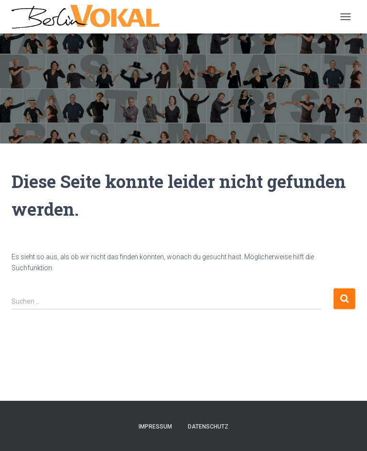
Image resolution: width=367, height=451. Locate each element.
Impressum (155, 426)
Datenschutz (208, 426)
